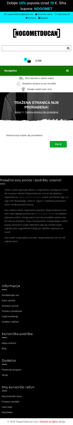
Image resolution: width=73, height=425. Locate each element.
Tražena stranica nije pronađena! (41, 112)
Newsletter (7, 412)
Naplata (43, 18)
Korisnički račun (43, 14)
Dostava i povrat (10, 305)
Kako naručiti (8, 300)
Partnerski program (11, 369)
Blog (4, 348)
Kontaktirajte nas (10, 295)
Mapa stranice (9, 343)
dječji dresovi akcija (44, 213)
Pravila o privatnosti (12, 311)
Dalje (58, 144)
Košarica (31, 18)
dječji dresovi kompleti (30, 197)
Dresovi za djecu (49, 421)
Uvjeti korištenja (10, 316)
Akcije (5, 375)
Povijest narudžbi (10, 401)
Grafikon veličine (10, 321)
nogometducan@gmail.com (18, 14)
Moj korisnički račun (12, 396)
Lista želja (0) (62, 14)
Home (18, 112)
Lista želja (7, 407)
